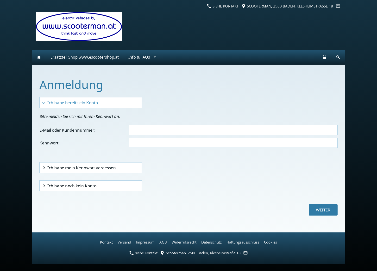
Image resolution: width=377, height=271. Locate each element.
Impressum (145, 242)
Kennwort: (49, 143)
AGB (163, 242)
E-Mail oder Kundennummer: (67, 130)
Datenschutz (211, 242)
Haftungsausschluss (242, 242)
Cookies (270, 242)
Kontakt (106, 242)
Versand (124, 242)
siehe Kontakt (223, 6)
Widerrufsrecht (184, 242)
